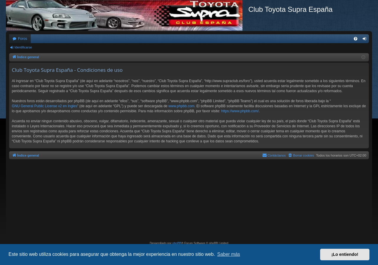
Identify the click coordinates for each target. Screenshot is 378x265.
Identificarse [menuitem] (366, 40)
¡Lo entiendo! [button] (344, 254)
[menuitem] (355, 38)
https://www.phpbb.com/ (240, 111)
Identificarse (23, 47)
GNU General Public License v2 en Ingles (44, 106)
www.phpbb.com (181, 106)
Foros (22, 39)
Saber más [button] (228, 254)
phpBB (176, 243)
